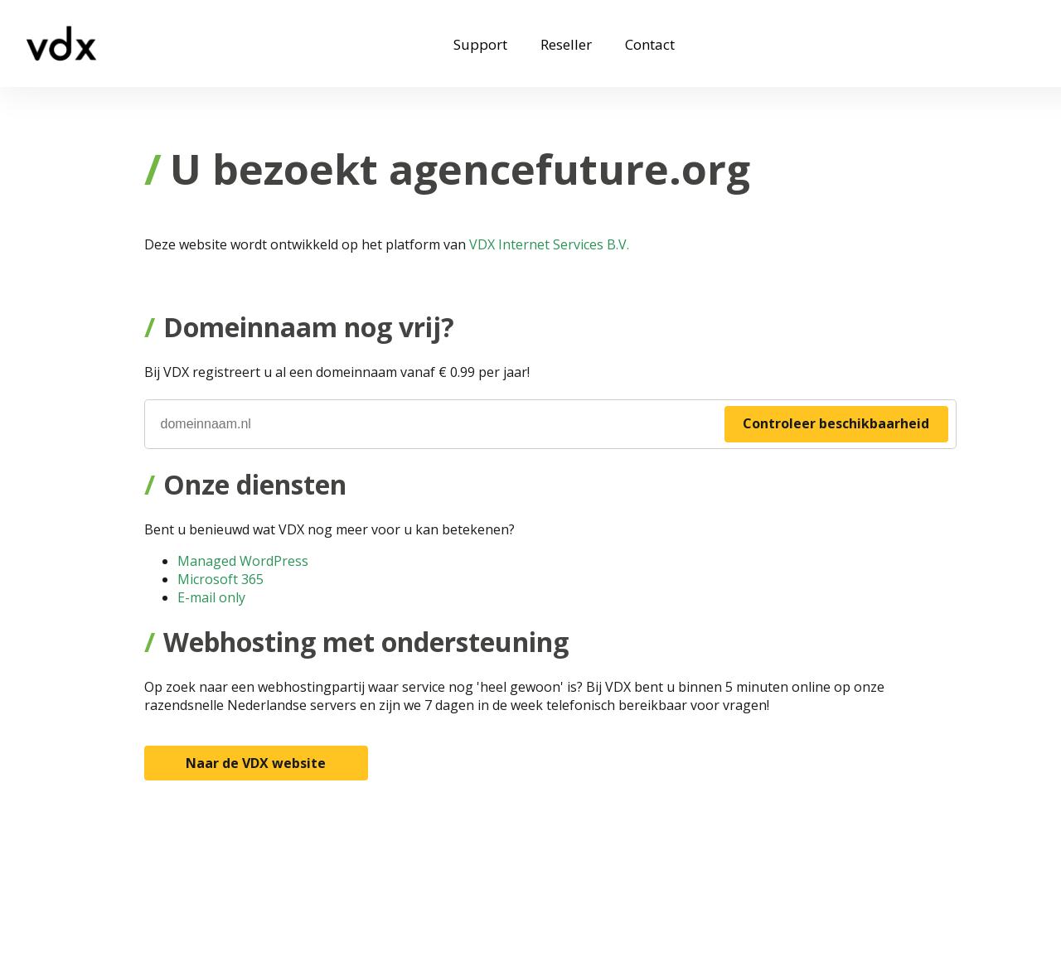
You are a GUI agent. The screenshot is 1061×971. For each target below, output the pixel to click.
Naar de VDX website (256, 763)
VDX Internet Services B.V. (549, 244)
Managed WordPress (242, 561)
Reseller (566, 44)
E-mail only (211, 597)
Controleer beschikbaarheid (836, 423)
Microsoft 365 (220, 579)
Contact (650, 44)
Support (480, 44)
